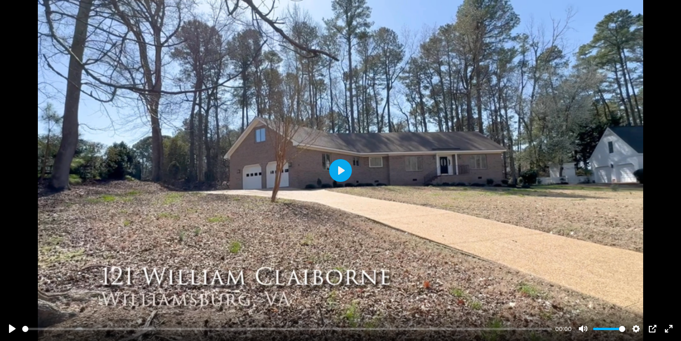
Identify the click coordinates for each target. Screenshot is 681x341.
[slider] (287, 328)
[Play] (12, 328)
